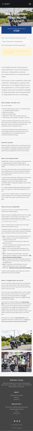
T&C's (16, 411)
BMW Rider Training (16, 380)
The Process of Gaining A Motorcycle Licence (16, 407)
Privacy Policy (16, 413)
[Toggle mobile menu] (30, 4)
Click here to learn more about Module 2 (20, 267)
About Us (16, 397)
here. (2, 199)
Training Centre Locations (16, 395)
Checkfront (19, 428)
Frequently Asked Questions (16, 409)
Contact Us (16, 399)
